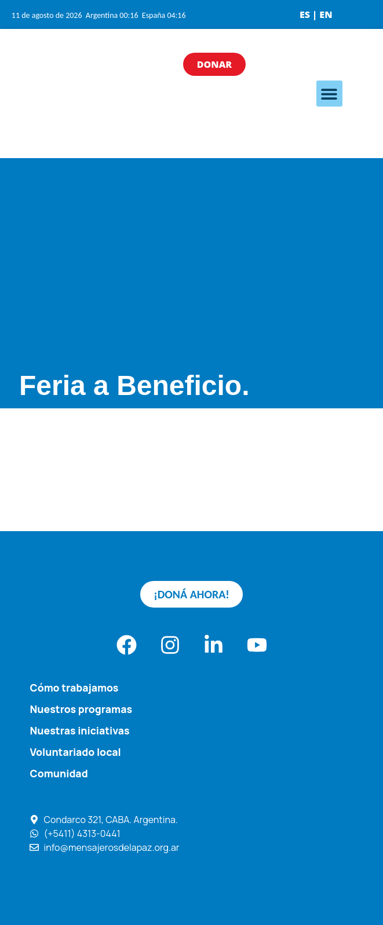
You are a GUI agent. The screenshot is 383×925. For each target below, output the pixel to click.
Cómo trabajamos (74, 687)
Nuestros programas (81, 709)
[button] (329, 94)
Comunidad (59, 773)
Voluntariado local (75, 752)
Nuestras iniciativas (80, 730)
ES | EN (316, 14)
